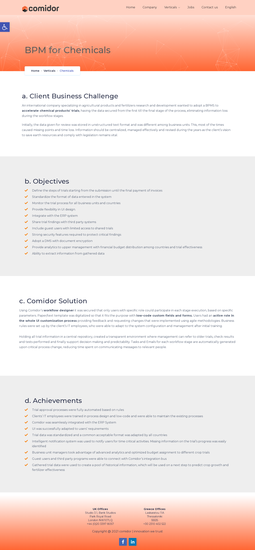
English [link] (230, 7)
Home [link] (130, 7)
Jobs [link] (190, 7)
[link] (5, 27)
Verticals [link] (170, 7)
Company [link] (150, 7)
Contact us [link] (210, 7)
